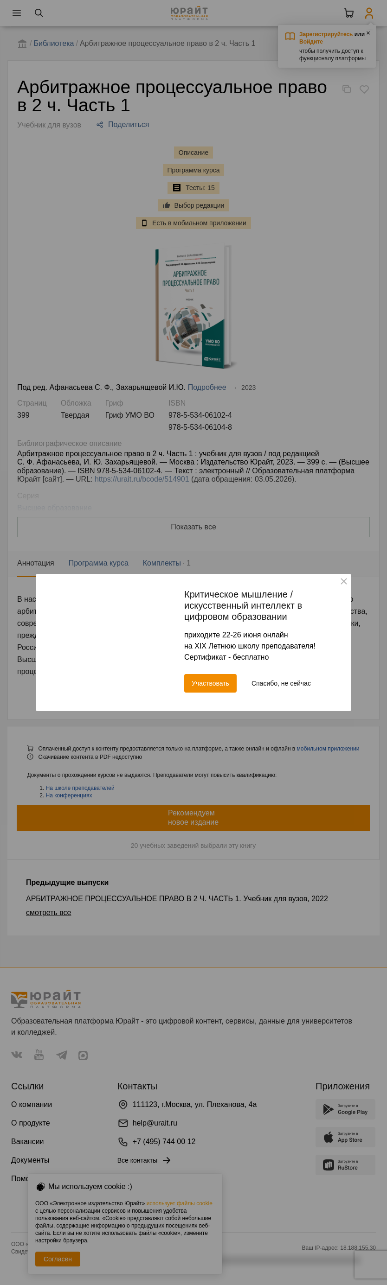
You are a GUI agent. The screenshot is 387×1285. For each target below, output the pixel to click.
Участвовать (210, 683)
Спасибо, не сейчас (281, 683)
